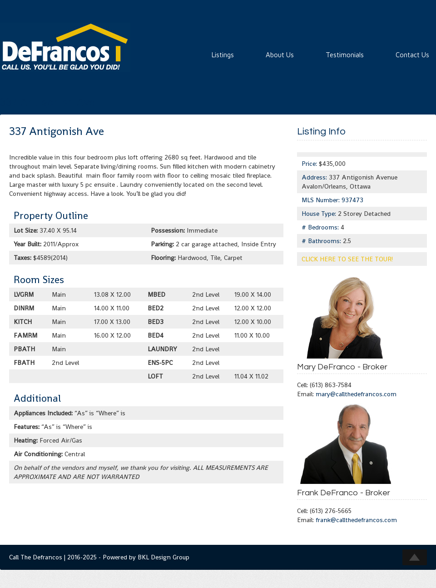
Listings (223, 55)
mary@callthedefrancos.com (356, 394)
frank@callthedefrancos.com (356, 520)
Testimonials (345, 55)
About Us (280, 55)
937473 (352, 200)
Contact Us (412, 55)
